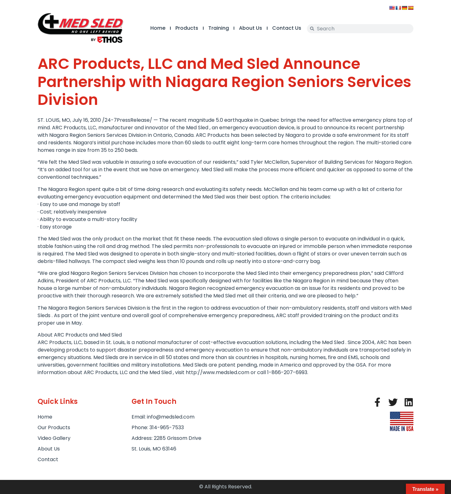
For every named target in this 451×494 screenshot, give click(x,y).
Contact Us (286, 28)
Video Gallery (54, 438)
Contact (48, 459)
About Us (250, 28)
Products (186, 28)
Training (218, 28)
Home (157, 28)
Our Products (54, 427)
